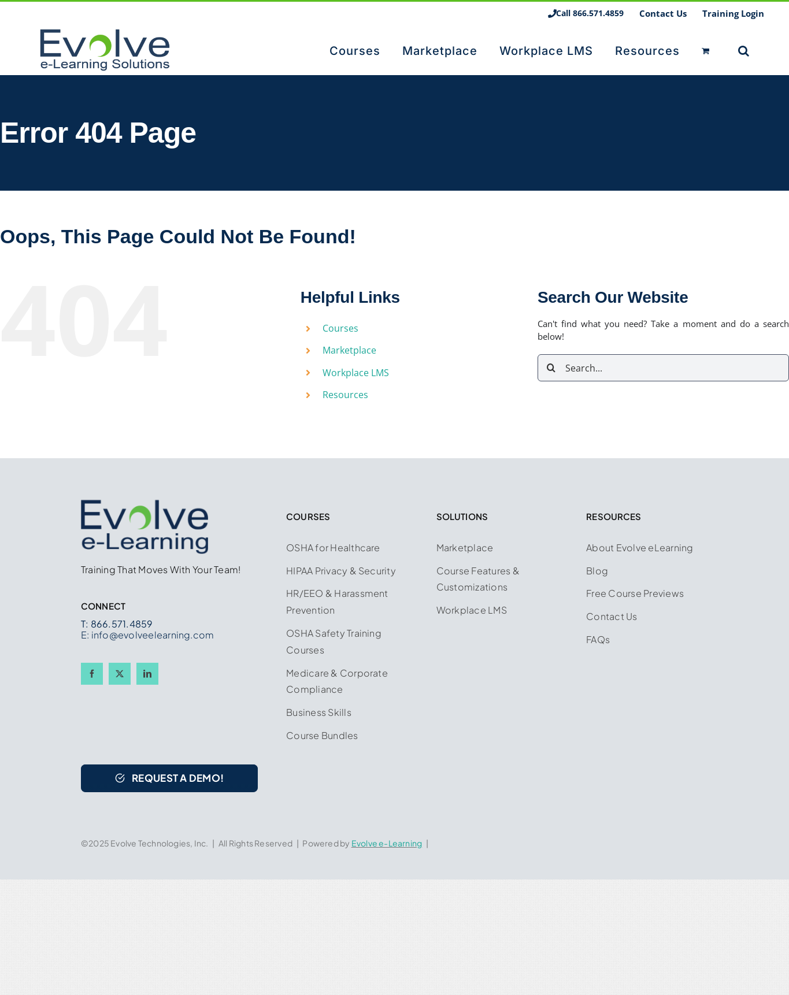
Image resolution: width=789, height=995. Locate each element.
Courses (340, 328)
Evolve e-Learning (387, 843)
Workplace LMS (356, 372)
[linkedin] (147, 674)
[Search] (551, 367)
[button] (744, 49)
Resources (345, 394)
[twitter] (120, 674)
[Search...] (663, 367)
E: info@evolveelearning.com (147, 635)
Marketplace (349, 350)
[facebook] (92, 674)
